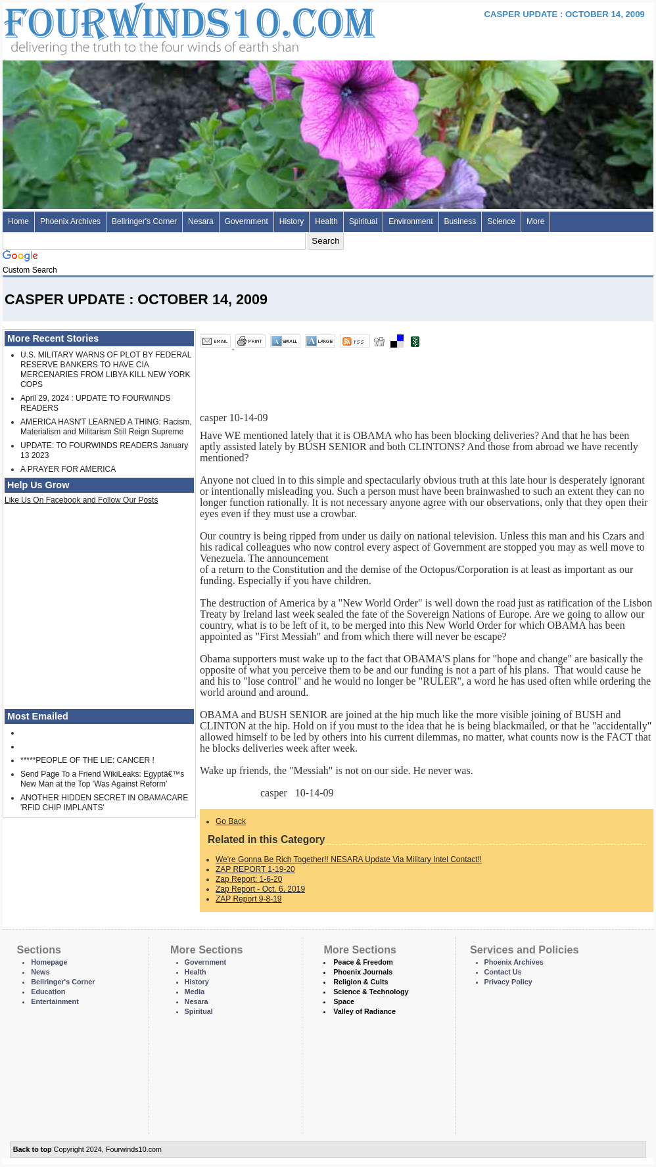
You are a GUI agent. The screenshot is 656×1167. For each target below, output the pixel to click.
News (40, 972)
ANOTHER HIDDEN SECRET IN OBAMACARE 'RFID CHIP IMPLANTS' (104, 802)
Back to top (32, 1149)
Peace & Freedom (363, 962)
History (291, 221)
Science (501, 221)
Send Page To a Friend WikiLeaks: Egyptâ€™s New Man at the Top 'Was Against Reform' (102, 779)
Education (48, 991)
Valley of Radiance (364, 1011)
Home (18, 221)
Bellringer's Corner (144, 221)
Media (195, 991)
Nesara (201, 221)
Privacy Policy (508, 982)
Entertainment (55, 1001)
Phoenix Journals (362, 972)
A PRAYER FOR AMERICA (68, 469)
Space (343, 1001)
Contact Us (503, 972)
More (535, 221)
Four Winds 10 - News (134, 26)
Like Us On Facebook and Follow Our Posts (81, 500)
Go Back (231, 821)
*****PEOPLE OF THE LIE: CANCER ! (87, 760)
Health (326, 221)
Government (246, 221)
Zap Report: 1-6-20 (249, 879)
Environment (410, 221)
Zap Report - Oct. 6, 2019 (260, 889)
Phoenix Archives (70, 221)
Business (460, 221)
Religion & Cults (360, 982)
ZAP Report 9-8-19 (249, 899)
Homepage (49, 962)
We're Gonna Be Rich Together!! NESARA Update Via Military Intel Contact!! (349, 859)
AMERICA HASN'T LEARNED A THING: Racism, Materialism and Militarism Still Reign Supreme (106, 426)
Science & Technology (370, 991)
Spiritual (363, 221)
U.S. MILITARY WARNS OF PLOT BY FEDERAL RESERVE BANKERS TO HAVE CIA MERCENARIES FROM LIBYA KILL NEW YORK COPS (105, 369)
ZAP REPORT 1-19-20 (255, 869)
